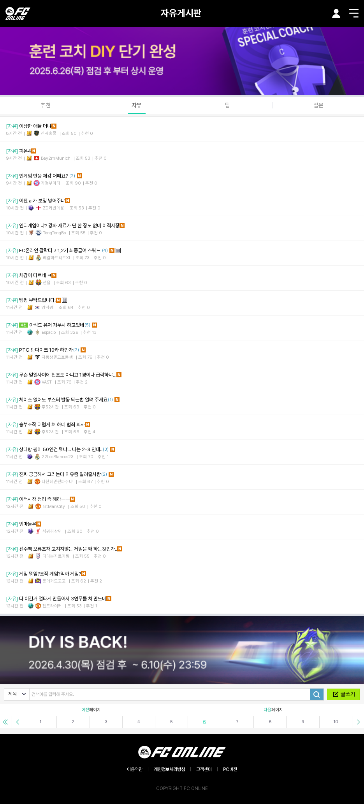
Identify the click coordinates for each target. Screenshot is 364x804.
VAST (47, 382)
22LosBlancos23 (58, 456)
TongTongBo (54, 232)
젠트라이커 (52, 606)
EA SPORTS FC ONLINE (17, 13)
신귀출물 (48, 133)
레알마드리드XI (56, 257)
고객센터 (204, 769)
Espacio (49, 332)
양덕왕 (47, 307)
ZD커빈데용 (53, 208)
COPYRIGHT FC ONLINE (182, 788)
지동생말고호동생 (57, 357)
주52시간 (50, 407)
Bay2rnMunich (55, 158)
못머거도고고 (54, 581)
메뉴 (354, 13)
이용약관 (134, 769)
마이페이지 (336, 13)
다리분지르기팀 (56, 556)
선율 (47, 282)
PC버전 (230, 769)
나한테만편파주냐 (57, 481)
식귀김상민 (52, 531)
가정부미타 (50, 183)
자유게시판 (181, 13)
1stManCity (53, 506)
